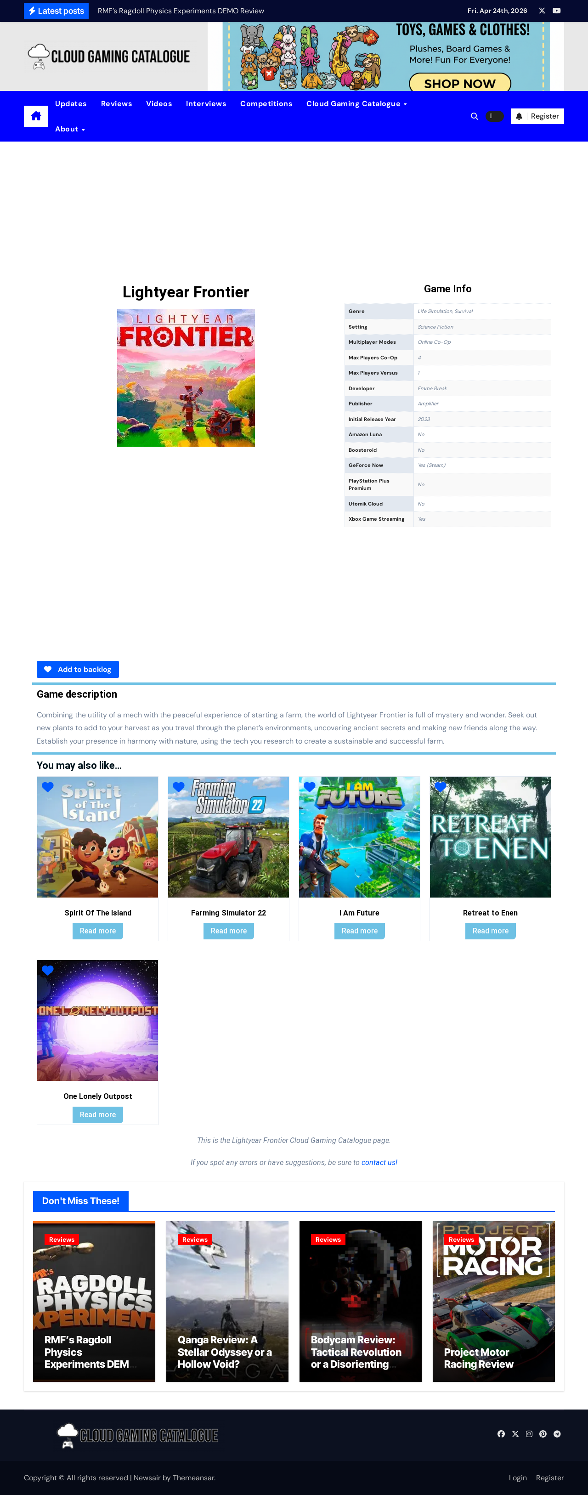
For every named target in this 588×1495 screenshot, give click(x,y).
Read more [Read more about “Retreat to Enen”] (491, 931)
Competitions (266, 103)
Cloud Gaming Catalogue (354, 103)
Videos (159, 103)
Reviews (117, 103)
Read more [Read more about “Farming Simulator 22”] (229, 931)
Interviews (206, 103)
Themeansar (193, 1478)
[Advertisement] (294, 210)
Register (550, 1478)
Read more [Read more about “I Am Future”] (360, 931)
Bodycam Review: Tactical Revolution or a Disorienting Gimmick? (356, 1358)
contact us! (378, 1162)
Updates (71, 103)
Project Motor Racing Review (479, 1358)
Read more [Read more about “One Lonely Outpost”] (98, 1114)
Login (518, 1478)
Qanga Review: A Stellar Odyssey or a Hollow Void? (225, 1352)
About (67, 129)
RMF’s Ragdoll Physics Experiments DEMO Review (91, 1358)
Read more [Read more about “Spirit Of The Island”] (98, 931)
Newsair (147, 1478)
